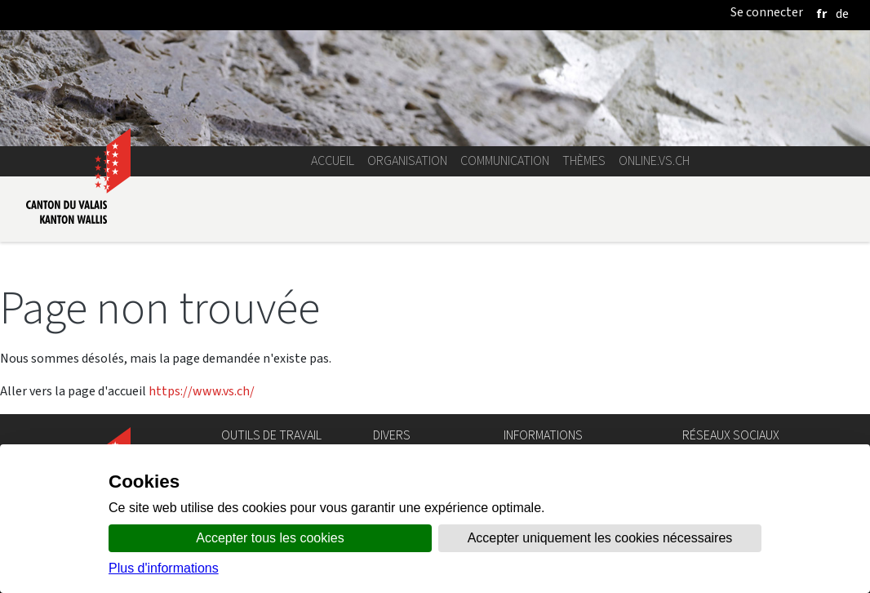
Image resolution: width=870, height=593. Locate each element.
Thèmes (584, 160)
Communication (504, 160)
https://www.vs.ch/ (202, 390)
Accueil (332, 160)
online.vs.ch (654, 160)
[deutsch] (842, 13)
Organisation (407, 160)
